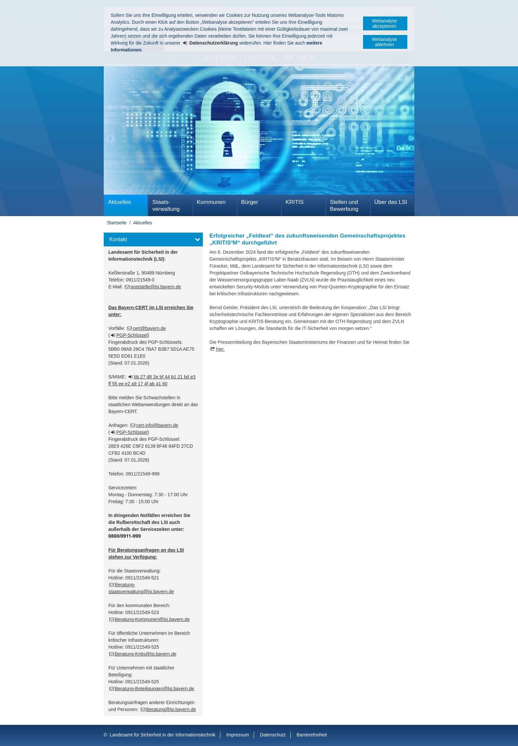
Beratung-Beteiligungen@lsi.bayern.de (154, 688)
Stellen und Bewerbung (344, 205)
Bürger (249, 202)
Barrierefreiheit (312, 734)
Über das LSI (390, 202)
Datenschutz (273, 734)
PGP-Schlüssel (131, 335)
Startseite (117, 222)
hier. (220, 349)
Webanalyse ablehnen (384, 42)
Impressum (237, 734)
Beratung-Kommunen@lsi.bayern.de (152, 619)
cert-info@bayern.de (157, 425)
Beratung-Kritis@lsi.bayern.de (145, 654)
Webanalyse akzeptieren (384, 23)
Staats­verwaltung (166, 205)
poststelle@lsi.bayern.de (155, 286)
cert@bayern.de (149, 328)
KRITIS (294, 202)
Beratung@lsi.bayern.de (171, 709)
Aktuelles (119, 202)
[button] (153, 239)
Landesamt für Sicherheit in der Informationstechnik (162, 734)
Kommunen (211, 202)
